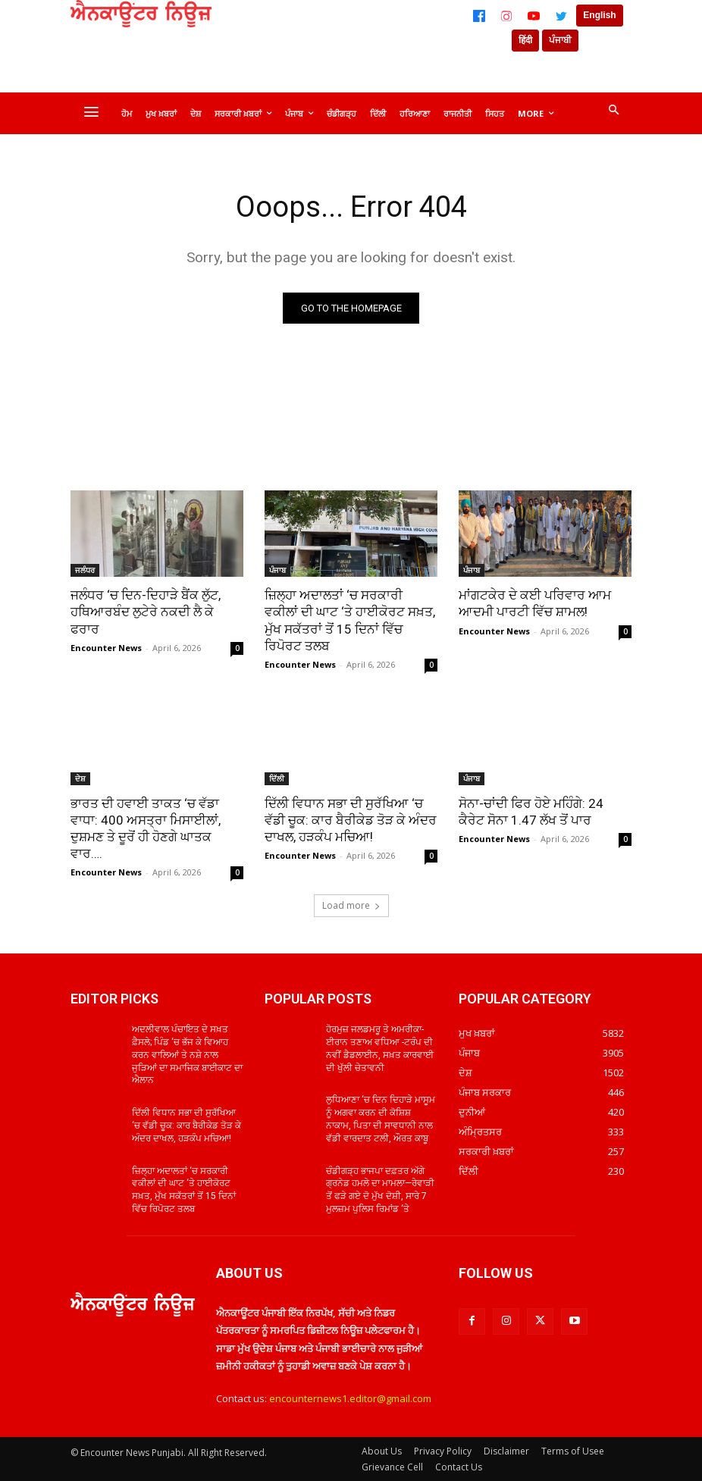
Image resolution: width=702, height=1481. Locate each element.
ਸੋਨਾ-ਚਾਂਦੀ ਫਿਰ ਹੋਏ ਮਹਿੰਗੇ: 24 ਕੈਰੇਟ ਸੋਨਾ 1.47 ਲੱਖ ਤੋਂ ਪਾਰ (531, 812)
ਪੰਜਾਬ (277, 570)
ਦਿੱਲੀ (276, 778)
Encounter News (106, 647)
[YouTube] (534, 16)
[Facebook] (479, 16)
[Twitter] (561, 16)
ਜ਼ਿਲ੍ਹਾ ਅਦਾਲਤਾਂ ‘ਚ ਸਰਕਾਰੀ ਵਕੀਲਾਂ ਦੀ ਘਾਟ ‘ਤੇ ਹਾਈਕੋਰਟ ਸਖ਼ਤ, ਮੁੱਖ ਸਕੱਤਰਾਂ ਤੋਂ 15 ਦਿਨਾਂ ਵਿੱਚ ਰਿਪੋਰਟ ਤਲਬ (350, 620)
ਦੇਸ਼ (80, 778)
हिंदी (525, 40)
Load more (351, 905)
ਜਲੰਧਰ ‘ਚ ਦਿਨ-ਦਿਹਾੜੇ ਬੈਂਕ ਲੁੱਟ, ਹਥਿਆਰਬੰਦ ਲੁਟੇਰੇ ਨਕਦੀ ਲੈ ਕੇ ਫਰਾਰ (146, 611)
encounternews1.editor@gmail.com (350, 1398)
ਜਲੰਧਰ (85, 570)
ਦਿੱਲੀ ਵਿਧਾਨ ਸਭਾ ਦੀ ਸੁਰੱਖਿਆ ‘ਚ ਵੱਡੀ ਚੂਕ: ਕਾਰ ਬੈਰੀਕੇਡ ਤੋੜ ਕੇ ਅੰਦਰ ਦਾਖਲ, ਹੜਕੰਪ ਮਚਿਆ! (351, 820)
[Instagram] (506, 16)
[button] (613, 110)
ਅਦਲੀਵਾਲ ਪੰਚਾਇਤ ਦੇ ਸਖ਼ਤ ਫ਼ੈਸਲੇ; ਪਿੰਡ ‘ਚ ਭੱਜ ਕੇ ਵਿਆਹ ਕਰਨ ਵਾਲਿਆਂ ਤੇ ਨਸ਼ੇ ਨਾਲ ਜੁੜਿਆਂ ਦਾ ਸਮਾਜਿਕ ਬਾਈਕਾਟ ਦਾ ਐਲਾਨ (187, 1054)
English (599, 15)
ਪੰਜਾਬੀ (560, 40)
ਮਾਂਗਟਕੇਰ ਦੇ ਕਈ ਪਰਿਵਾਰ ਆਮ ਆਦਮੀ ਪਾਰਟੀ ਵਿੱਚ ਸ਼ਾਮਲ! (535, 603)
